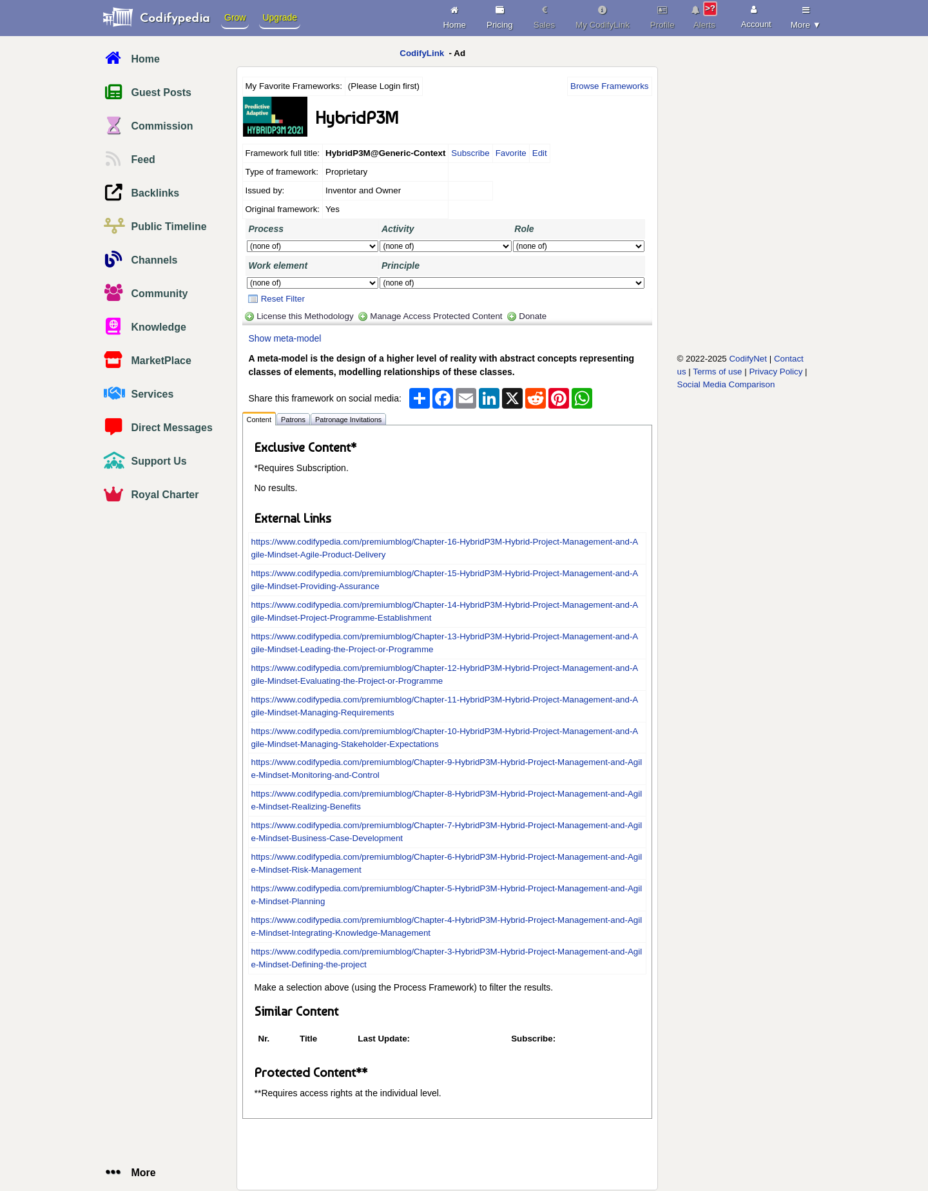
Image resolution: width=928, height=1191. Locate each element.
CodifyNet (748, 358)
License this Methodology (304, 316)
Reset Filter (276, 299)
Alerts (704, 15)
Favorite (511, 153)
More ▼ (806, 15)
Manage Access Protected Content (436, 316)
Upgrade (279, 17)
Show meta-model (285, 338)
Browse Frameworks (609, 86)
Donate (532, 316)
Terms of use (717, 371)
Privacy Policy (775, 371)
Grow (235, 17)
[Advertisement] (732, 256)
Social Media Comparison (726, 384)
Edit (539, 153)
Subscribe (470, 153)
